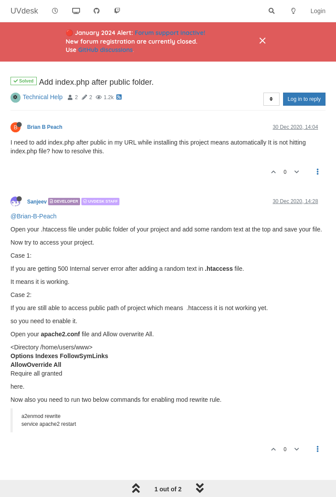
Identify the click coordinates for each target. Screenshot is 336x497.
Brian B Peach (45, 127)
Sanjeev (37, 201)
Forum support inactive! (170, 33)
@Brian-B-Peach (33, 216)
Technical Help (43, 96)
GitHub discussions (105, 50)
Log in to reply (304, 99)
